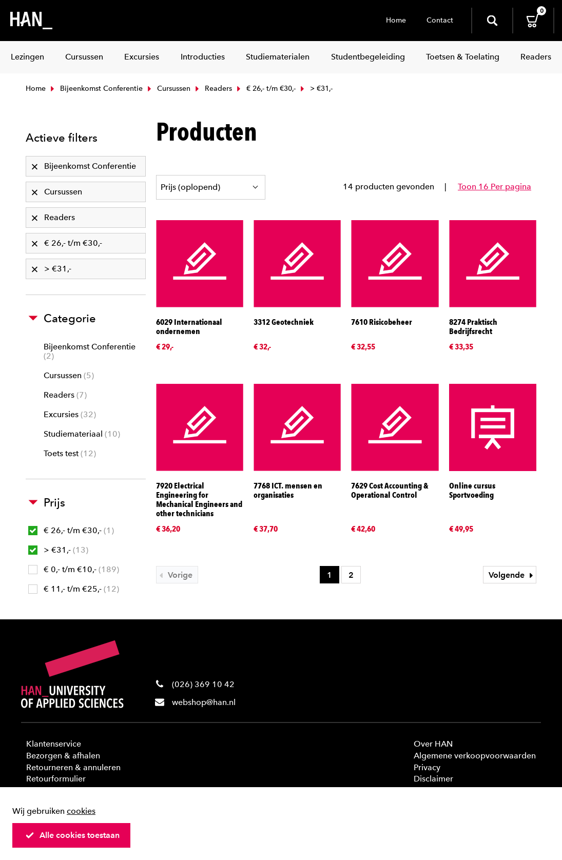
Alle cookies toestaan (72, 835)
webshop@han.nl (204, 702)
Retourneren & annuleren (73, 767)
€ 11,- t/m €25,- (73, 589)
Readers (212, 88)
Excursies (70, 414)
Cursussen (167, 88)
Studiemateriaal (82, 434)
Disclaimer (433, 779)
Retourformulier (56, 779)
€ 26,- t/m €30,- (265, 88)
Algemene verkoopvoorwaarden (475, 755)
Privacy (427, 767)
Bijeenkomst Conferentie (95, 88)
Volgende (512, 575)
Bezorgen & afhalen (63, 755)
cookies (81, 811)
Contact (440, 20)
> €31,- (58, 550)
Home (396, 20)
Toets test (70, 453)
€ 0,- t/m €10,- (73, 569)
